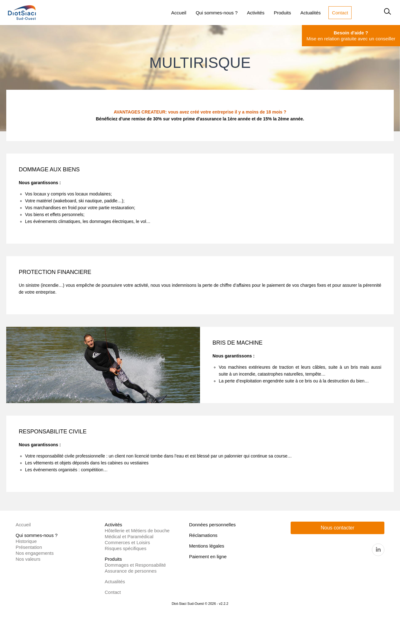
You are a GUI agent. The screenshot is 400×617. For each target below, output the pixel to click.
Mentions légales (206, 546)
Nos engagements (35, 553)
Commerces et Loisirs (127, 542)
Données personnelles (212, 524)
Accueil (23, 524)
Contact (113, 592)
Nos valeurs (28, 559)
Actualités (115, 581)
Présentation (29, 547)
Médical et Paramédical (129, 536)
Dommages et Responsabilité (135, 565)
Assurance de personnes (131, 571)
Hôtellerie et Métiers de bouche (137, 530)
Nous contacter (337, 527)
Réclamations (203, 535)
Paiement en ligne (208, 556)
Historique (26, 541)
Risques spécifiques (125, 548)
